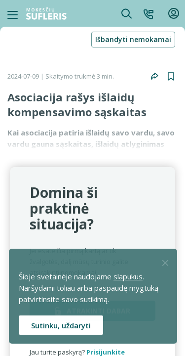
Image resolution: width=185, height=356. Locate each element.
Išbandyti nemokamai (133, 39)
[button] (148, 13)
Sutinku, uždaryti (61, 325)
